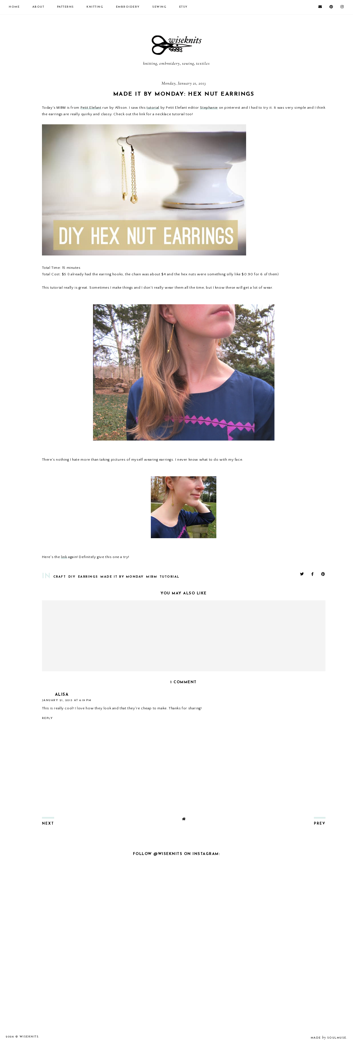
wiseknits (29, 1036)
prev (319, 823)
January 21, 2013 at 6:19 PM (67, 700)
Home (14, 7)
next (48, 823)
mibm (151, 576)
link (64, 557)
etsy (183, 7)
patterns (65, 7)
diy (72, 576)
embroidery (128, 7)
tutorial (153, 108)
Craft (59, 576)
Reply (47, 718)
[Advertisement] (177, 975)
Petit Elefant (91, 108)
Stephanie (208, 108)
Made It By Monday (122, 576)
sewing (159, 7)
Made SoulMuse (328, 1037)
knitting (94, 7)
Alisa (62, 695)
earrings (88, 576)
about (38, 7)
